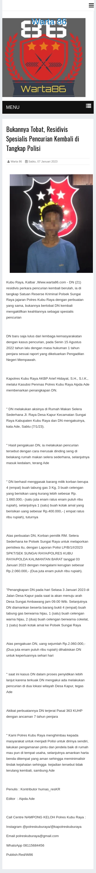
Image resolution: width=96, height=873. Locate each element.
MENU (12, 107)
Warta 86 (49, 21)
